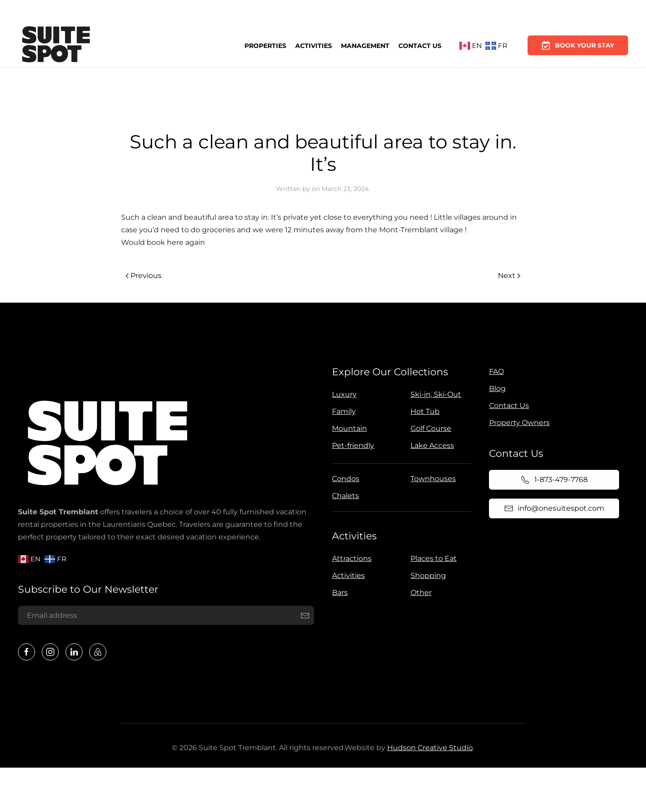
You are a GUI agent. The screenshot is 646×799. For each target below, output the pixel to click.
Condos (344, 478)
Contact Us (419, 44)
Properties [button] (265, 45)
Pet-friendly (352, 445)
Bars (338, 592)
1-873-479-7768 (552, 479)
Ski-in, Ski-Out (434, 394)
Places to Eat (432, 558)
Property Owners (517, 422)
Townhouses (431, 478)
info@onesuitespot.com (552, 508)
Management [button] (365, 45)
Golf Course (429, 428)
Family (342, 411)
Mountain (348, 428)
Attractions (350, 558)
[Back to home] (56, 45)
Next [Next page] (509, 275)
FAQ (494, 371)
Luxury (343, 394)
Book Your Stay (577, 41)
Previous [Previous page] (144, 275)
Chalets (344, 495)
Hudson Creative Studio (428, 747)
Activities (313, 45)
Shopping (426, 575)
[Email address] (165, 615)
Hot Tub (423, 411)
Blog (495, 388)
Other (419, 592)
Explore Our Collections (389, 372)
